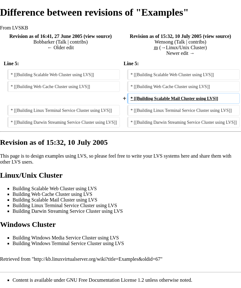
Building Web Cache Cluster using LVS (52, 194)
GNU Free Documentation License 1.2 (105, 280)
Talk (61, 42)
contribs (78, 42)
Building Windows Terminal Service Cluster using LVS (68, 243)
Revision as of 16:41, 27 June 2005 (45, 36)
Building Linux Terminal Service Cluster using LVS (65, 205)
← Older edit (60, 47)
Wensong (164, 42)
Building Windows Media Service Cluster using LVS (66, 237)
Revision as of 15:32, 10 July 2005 (166, 36)
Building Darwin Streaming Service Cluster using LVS (68, 211)
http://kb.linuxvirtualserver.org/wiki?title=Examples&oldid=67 (97, 259)
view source (97, 36)
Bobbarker (44, 42)
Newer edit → (180, 53)
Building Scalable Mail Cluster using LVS (55, 199)
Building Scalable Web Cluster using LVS (55, 188)
